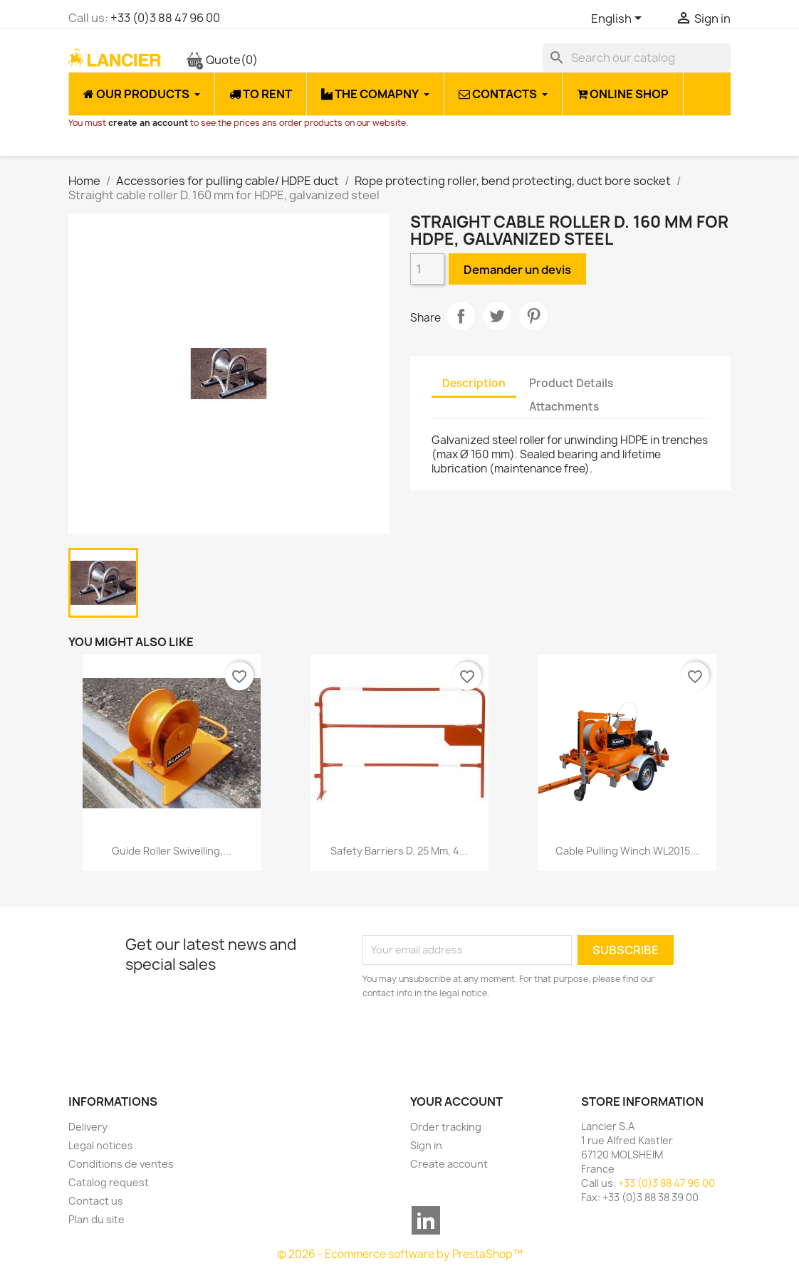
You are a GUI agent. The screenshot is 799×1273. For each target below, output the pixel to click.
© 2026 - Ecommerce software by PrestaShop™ (400, 1254)
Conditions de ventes (121, 1164)
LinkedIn (426, 1220)
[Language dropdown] (619, 19)
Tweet (497, 316)
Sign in (426, 1145)
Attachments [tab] (564, 406)
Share (460, 316)
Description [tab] (474, 383)
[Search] (637, 57)
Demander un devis (517, 270)
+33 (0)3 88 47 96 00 (165, 18)
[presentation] (481, 1039)
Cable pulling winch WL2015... (627, 850)
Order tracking (445, 1127)
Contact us (95, 1201)
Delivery (88, 1127)
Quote (222, 60)
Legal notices (100, 1145)
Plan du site (96, 1219)
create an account (148, 123)
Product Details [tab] (571, 383)
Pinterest (533, 316)
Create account (449, 1164)
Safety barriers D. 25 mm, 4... (399, 850)
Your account (456, 1101)
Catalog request (108, 1182)
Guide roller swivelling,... (171, 850)
